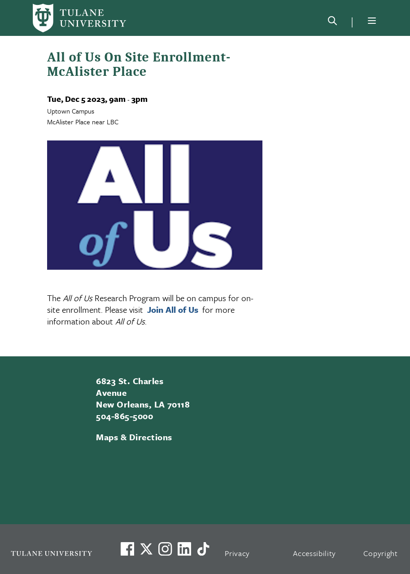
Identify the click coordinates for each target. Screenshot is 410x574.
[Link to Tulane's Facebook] (165, 549)
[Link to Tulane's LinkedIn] (184, 549)
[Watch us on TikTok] (203, 549)
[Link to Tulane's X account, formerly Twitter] (146, 549)
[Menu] (371, 20)
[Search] (332, 22)
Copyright (380, 553)
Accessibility (314, 553)
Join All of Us (174, 309)
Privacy (237, 553)
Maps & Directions (134, 437)
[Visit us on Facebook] (127, 549)
